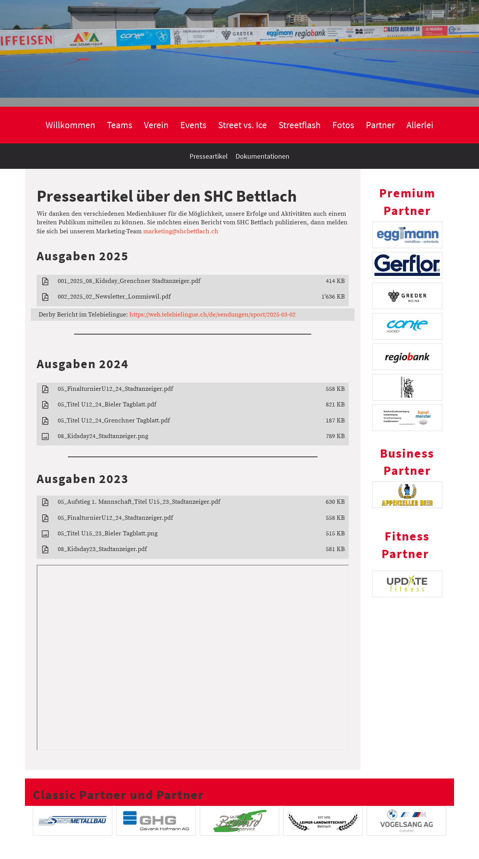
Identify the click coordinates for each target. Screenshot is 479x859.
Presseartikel (209, 156)
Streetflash (300, 125)
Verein (156, 125)
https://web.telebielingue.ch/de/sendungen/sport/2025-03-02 (213, 315)
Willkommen (70, 125)
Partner (380, 125)
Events (193, 125)
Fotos (343, 125)
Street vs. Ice (242, 125)
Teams (119, 125)
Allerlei (419, 125)
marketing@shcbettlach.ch (180, 231)
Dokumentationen (262, 156)
